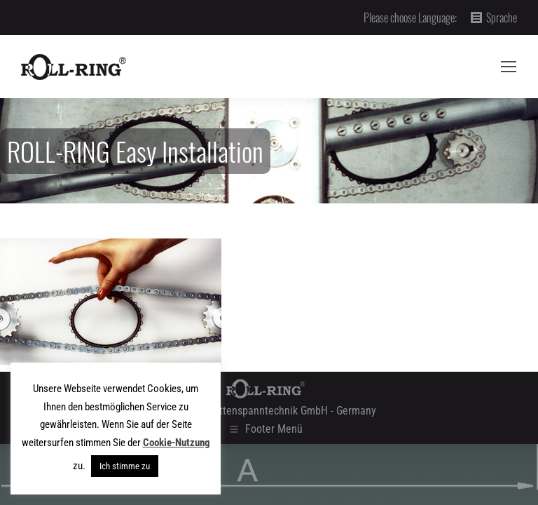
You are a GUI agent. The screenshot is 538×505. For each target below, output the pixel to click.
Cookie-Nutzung (176, 442)
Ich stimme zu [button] (124, 466)
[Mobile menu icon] (508, 66)
